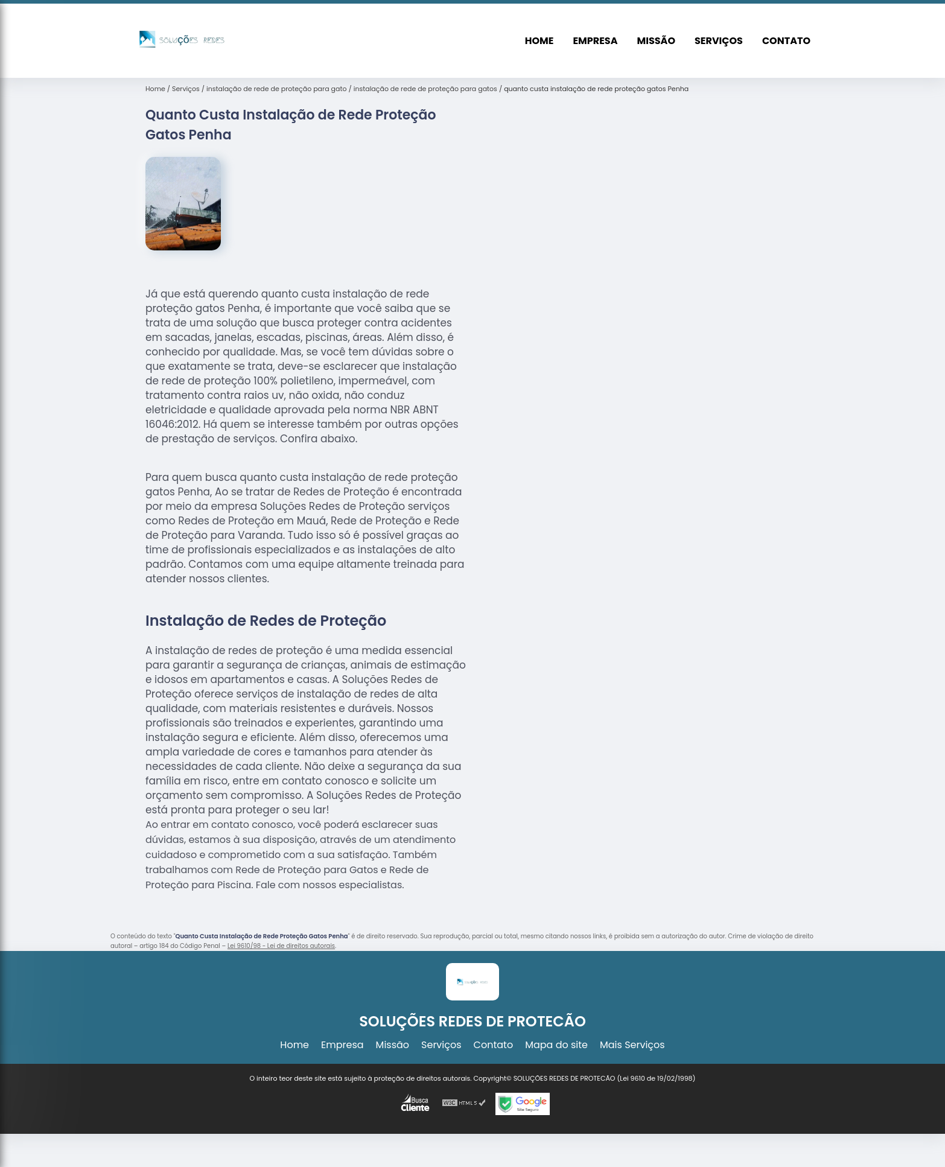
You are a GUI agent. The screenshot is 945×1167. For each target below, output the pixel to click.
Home (539, 41)
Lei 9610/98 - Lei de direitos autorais (281, 945)
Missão (656, 41)
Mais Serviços (632, 1045)
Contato (786, 41)
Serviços (719, 41)
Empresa (595, 41)
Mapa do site (556, 1045)
